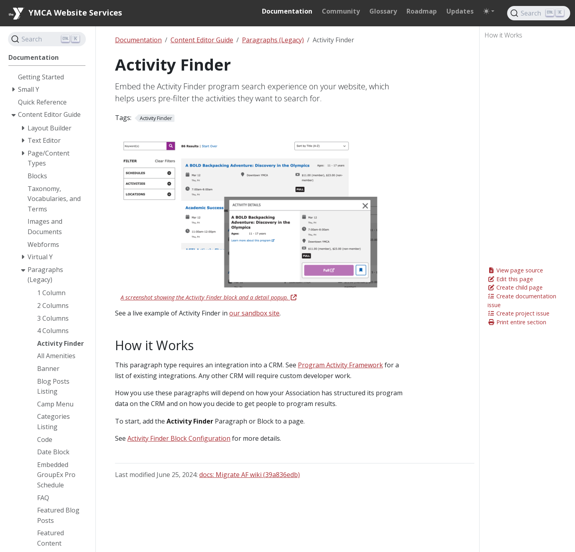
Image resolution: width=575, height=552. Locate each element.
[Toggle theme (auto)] (489, 11)
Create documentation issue (522, 300)
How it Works (503, 35)
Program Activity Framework (340, 365)
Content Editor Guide (202, 39)
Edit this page (510, 279)
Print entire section (517, 322)
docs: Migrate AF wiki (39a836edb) (249, 474)
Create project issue (518, 313)
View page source (515, 270)
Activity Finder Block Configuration (178, 438)
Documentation (138, 39)
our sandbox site (254, 313)
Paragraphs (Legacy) (273, 39)
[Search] (538, 13)
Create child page (515, 287)
